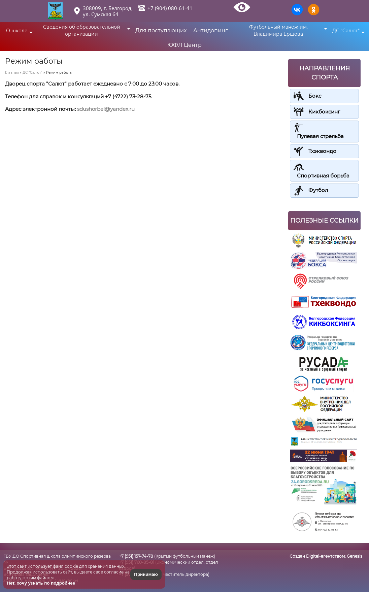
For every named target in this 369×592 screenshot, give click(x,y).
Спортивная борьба (323, 175)
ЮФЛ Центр (184, 45)
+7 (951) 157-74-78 (136, 556)
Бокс (314, 96)
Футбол (318, 190)
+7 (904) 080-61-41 (170, 8)
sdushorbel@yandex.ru (106, 109)
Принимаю (146, 574)
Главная (12, 72)
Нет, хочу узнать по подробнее (41, 583)
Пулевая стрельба (320, 136)
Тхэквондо (322, 150)
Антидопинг (210, 30)
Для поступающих (161, 30)
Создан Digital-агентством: (326, 556)
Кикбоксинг (324, 111)
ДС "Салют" (32, 72)
